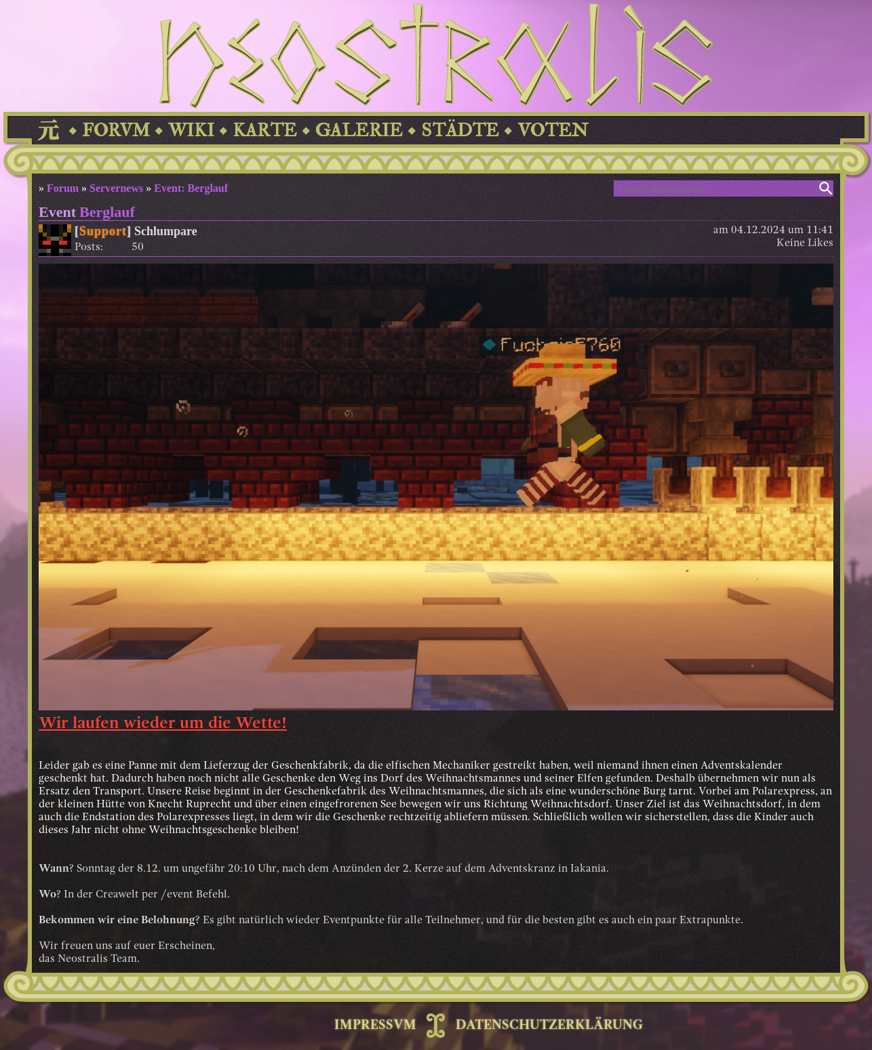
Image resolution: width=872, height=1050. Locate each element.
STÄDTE (460, 130)
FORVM (116, 130)
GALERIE (359, 130)
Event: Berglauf (191, 188)
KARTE (265, 130)
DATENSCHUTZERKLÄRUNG (549, 1025)
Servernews (116, 188)
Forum (63, 188)
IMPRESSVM (375, 1025)
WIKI (191, 130)
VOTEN (552, 130)
